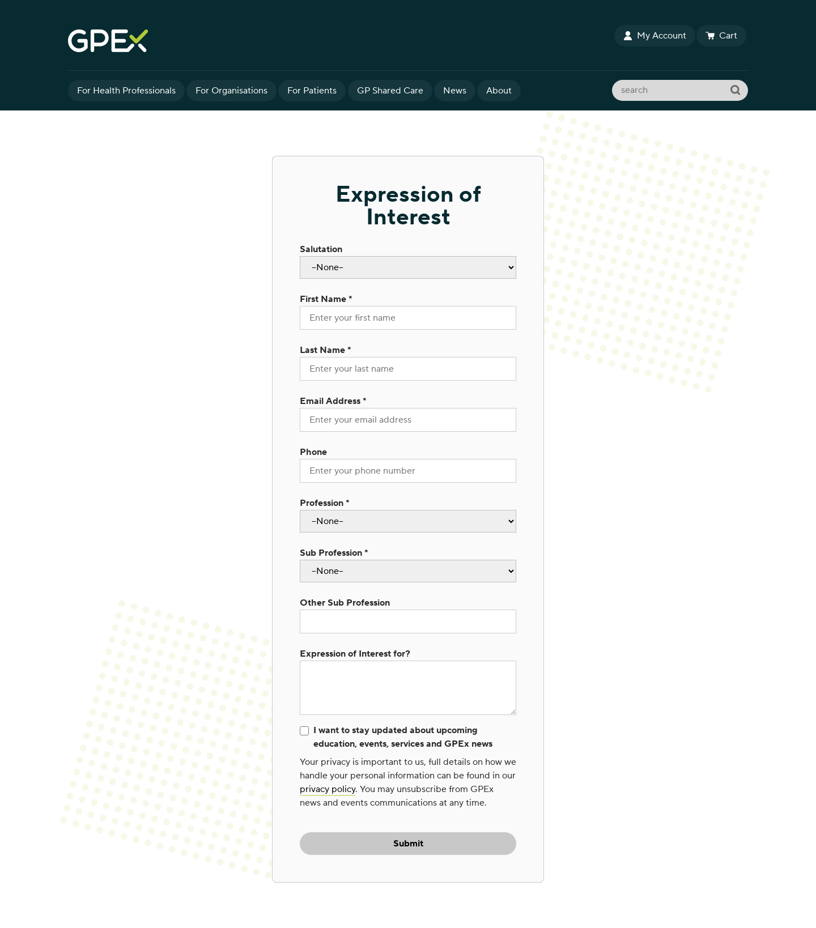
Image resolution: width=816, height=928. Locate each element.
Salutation (321, 249)
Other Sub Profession (345, 602)
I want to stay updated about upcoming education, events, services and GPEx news (402, 737)
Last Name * (325, 350)
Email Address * (333, 401)
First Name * (326, 299)
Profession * (325, 503)
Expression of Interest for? (355, 653)
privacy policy (327, 789)
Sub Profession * (334, 553)
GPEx (340, 40)
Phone (313, 452)
